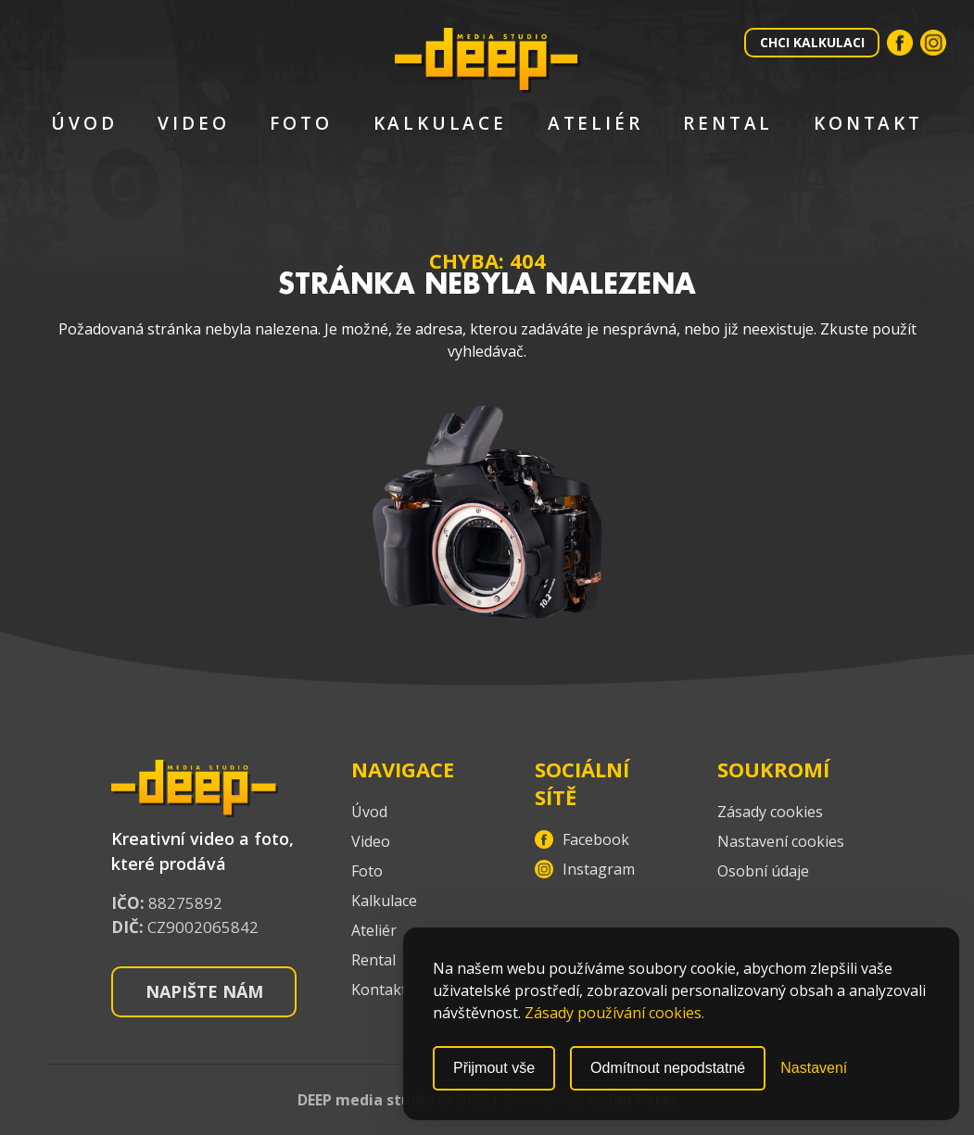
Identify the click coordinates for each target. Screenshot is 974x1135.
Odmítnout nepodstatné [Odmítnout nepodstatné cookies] (667, 1068)
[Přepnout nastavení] (813, 1068)
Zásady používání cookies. (614, 1013)
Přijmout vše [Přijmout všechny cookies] (494, 1068)
